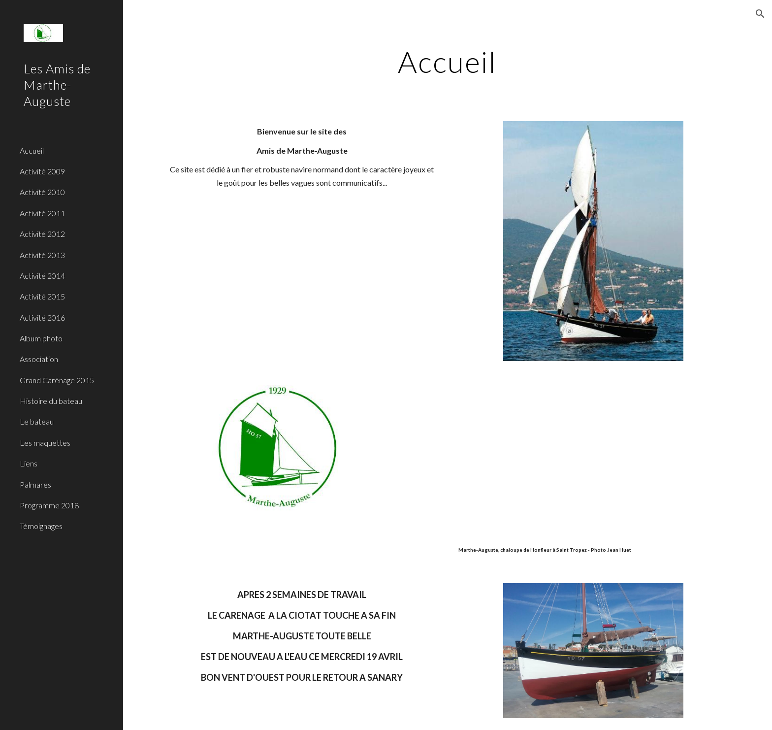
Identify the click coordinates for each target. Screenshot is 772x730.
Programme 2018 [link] (49, 505)
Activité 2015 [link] (42, 296)
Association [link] (39, 359)
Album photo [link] (41, 338)
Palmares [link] (35, 484)
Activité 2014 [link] (42, 275)
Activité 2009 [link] (42, 171)
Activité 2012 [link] (42, 233)
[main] (447, 61)
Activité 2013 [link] (42, 255)
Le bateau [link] (37, 421)
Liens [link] (28, 463)
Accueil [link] (32, 150)
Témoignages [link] (41, 526)
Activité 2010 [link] (42, 192)
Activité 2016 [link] (42, 317)
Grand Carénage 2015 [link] (57, 380)
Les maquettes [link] (45, 442)
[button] (760, 14)
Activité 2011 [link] (42, 213)
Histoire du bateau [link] (51, 400)
